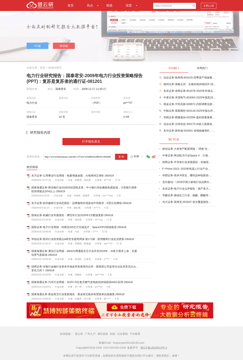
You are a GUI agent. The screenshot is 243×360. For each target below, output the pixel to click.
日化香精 (122, 333)
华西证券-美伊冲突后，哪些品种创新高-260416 (187, 175)
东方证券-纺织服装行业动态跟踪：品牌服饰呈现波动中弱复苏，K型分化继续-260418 (81, 203)
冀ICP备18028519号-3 (153, 347)
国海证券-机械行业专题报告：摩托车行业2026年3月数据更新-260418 (72, 215)
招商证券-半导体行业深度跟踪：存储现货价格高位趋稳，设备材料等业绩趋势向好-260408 (187, 162)
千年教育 (135, 333)
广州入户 (90, 333)
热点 (90, 5)
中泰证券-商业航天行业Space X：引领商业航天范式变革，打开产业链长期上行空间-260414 (187, 155)
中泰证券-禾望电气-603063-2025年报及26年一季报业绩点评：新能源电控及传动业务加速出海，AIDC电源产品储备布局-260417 (189, 97)
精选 (109, 5)
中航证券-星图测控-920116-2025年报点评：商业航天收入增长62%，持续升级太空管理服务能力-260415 (189, 110)
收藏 (134, 156)
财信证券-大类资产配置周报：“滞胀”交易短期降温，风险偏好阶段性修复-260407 (187, 148)
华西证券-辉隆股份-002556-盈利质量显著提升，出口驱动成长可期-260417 (189, 117)
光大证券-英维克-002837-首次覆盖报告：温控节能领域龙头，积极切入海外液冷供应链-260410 (187, 201)
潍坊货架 (102, 333)
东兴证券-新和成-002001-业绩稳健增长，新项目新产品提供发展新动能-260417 (189, 130)
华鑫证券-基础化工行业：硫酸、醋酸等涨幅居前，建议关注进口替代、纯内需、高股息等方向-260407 (187, 195)
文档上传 (208, 5)
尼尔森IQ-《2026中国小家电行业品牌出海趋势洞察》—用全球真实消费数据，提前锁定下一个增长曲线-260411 (187, 182)
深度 (129, 5)
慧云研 (79, 333)
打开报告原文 (91, 141)
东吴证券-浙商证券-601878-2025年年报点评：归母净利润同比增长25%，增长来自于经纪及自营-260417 (189, 90)
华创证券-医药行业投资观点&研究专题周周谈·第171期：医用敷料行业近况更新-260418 (82, 239)
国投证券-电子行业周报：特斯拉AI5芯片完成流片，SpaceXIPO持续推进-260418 (78, 227)
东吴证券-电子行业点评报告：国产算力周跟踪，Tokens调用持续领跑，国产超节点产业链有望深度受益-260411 (187, 188)
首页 (71, 5)
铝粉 (112, 333)
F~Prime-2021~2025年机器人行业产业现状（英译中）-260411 (187, 168)
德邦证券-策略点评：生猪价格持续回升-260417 (189, 84)
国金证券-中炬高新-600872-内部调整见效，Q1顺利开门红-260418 (189, 104)
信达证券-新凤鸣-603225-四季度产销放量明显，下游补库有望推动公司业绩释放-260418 (189, 77)
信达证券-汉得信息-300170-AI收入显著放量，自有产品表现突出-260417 (189, 123)
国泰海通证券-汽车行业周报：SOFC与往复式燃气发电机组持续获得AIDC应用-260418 (82, 282)
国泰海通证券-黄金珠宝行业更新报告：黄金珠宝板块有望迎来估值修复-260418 (77, 294)
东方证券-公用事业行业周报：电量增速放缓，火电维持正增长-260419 (72, 175)
